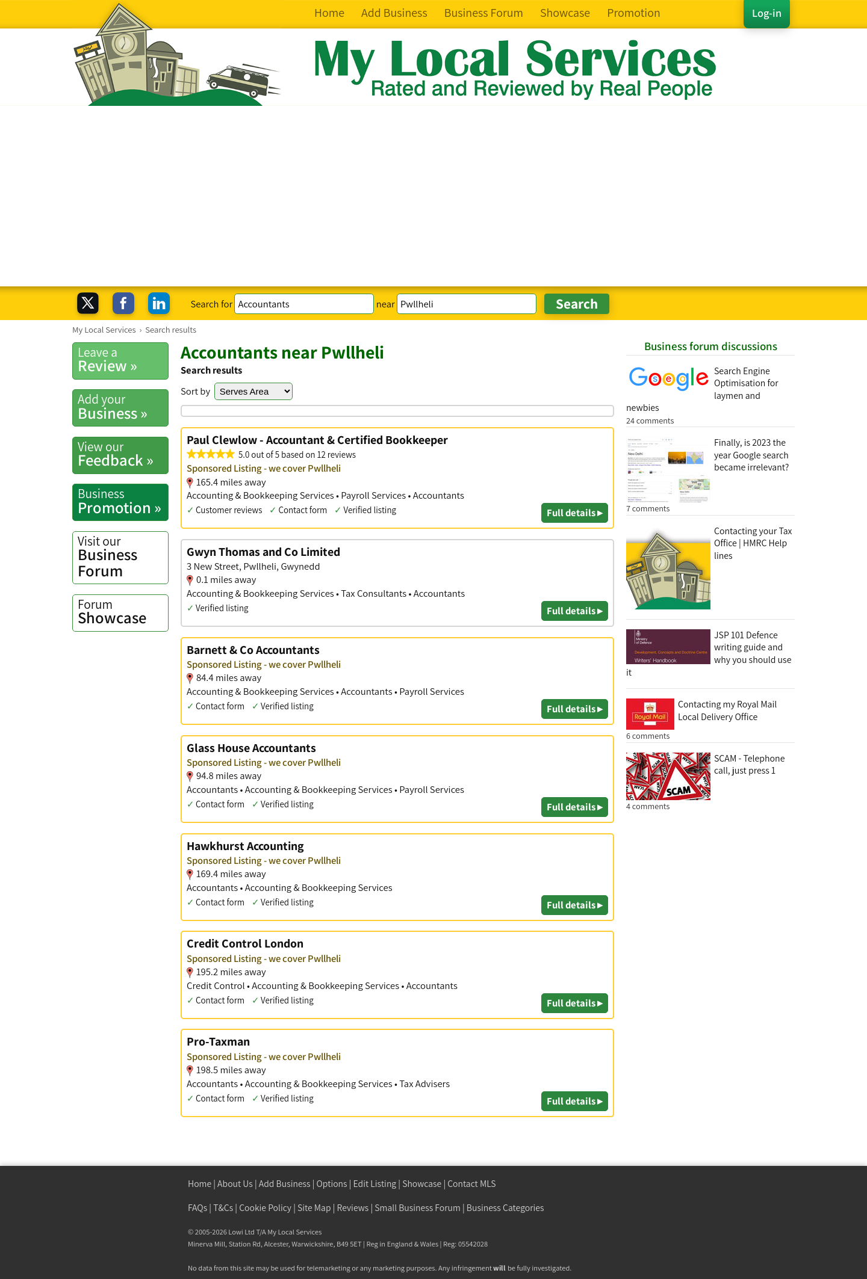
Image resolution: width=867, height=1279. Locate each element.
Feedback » (123, 454)
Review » (123, 360)
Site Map (314, 1207)
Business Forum (123, 556)
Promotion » (123, 501)
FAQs (197, 1207)
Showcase (123, 612)
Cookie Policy (265, 1207)
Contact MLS (471, 1183)
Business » (123, 406)
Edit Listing (375, 1183)
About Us (235, 1183)
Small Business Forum (417, 1207)
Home (199, 1183)
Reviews (353, 1207)
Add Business (285, 1183)
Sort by (195, 391)
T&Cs (223, 1207)
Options (332, 1183)
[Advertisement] (433, 196)
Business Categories (505, 1207)
